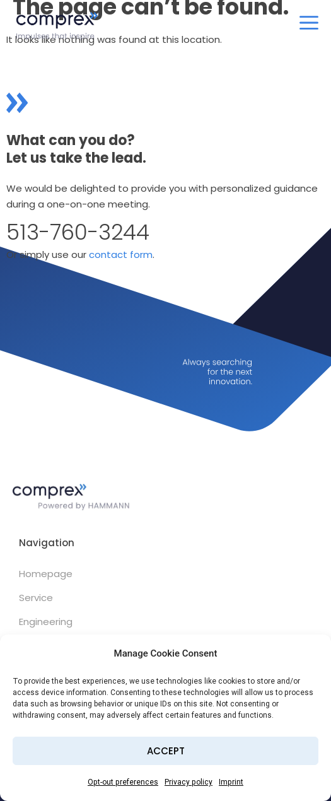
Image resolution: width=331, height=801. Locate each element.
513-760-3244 (77, 232)
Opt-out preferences (123, 782)
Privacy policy (188, 782)
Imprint (231, 782)
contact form (121, 254)
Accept (166, 750)
